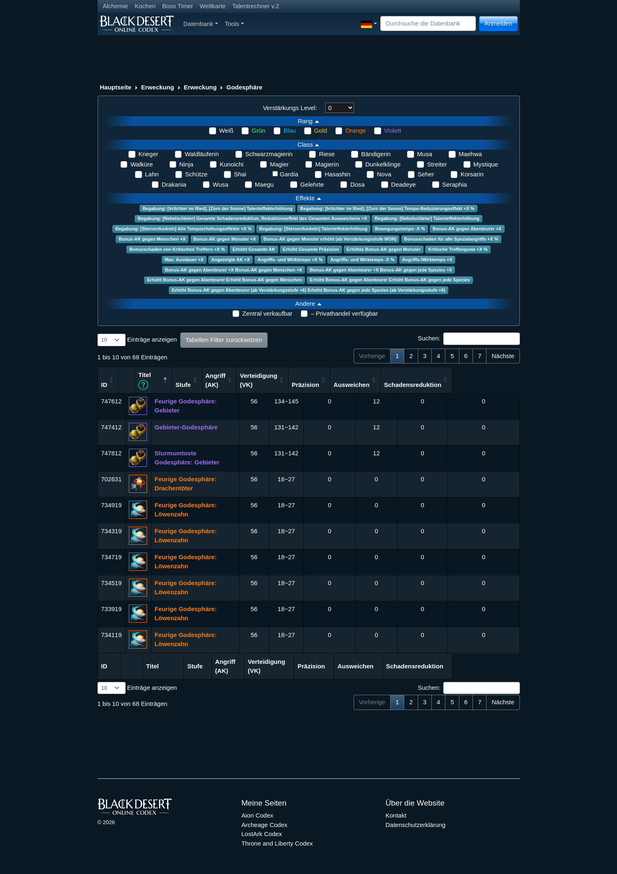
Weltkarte (213, 5)
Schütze (196, 174)
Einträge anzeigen (137, 340)
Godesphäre (244, 87)
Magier (279, 164)
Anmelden (498, 23)
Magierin (327, 164)
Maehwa (470, 153)
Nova (384, 174)
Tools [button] (234, 23)
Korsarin (472, 174)
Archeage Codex (265, 823)
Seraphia (454, 184)
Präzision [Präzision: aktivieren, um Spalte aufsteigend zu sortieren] (372, 384)
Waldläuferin (202, 153)
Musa (424, 153)
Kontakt (396, 814)
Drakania (174, 184)
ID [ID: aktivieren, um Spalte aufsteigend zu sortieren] (104, 384)
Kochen (145, 5)
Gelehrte (312, 184)
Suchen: (469, 339)
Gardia (289, 174)
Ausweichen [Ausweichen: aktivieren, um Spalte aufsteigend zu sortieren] (418, 384)
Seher (426, 174)
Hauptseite (116, 87)
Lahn (151, 174)
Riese (327, 153)
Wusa (220, 184)
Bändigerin (376, 153)
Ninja (186, 164)
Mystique (485, 164)
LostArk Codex (262, 833)
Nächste (502, 355)
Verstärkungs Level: (290, 107)
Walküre (141, 164)
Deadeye (403, 184)
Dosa (357, 184)
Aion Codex (258, 814)
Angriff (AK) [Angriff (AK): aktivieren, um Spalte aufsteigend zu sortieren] (282, 379)
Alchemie (115, 5)
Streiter (437, 164)
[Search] (428, 23)
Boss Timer (177, 5)
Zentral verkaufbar (267, 313)
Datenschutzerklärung (416, 823)
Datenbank (201, 23)
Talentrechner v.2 (255, 5)
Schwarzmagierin (269, 153)
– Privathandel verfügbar (344, 313)
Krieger (148, 153)
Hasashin (338, 174)
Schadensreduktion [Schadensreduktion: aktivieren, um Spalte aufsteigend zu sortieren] (479, 384)
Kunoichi (232, 164)
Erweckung (157, 87)
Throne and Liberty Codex (277, 842)
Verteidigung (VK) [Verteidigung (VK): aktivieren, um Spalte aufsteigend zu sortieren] (326, 379)
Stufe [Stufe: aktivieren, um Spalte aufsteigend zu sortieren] (250, 384)
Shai (240, 174)
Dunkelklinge (382, 164)
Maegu (264, 184)
